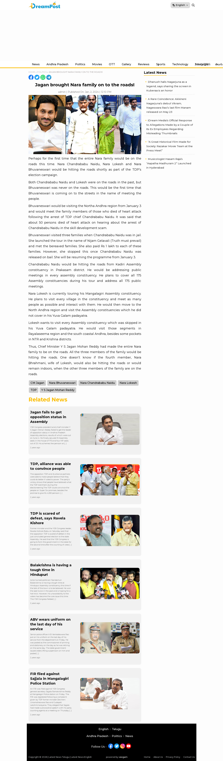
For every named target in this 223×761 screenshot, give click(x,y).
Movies (97, 64)
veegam (123, 757)
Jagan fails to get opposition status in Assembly (48, 417)
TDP (34, 390)
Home (31, 72)
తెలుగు (219, 64)
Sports (160, 64)
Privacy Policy (173, 757)
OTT (112, 64)
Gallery (126, 64)
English (104, 729)
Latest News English (81, 757)
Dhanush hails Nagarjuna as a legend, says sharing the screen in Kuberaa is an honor (168, 86)
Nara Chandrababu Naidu (97, 382)
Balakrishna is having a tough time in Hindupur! (51, 570)
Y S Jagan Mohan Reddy (57, 390)
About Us (158, 757)
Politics (80, 64)
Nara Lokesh (128, 382)
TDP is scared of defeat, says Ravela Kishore (47, 518)
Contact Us (189, 757)
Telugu (116, 729)
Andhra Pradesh (57, 64)
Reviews (143, 64)
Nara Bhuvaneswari (62, 382)
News (36, 64)
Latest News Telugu (59, 757)
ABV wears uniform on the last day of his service (50, 624)
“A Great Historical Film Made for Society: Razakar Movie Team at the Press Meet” (169, 146)
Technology (180, 64)
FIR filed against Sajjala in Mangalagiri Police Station (49, 678)
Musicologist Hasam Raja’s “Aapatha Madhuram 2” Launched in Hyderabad (168, 163)
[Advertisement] (111, 35)
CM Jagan (37, 382)
